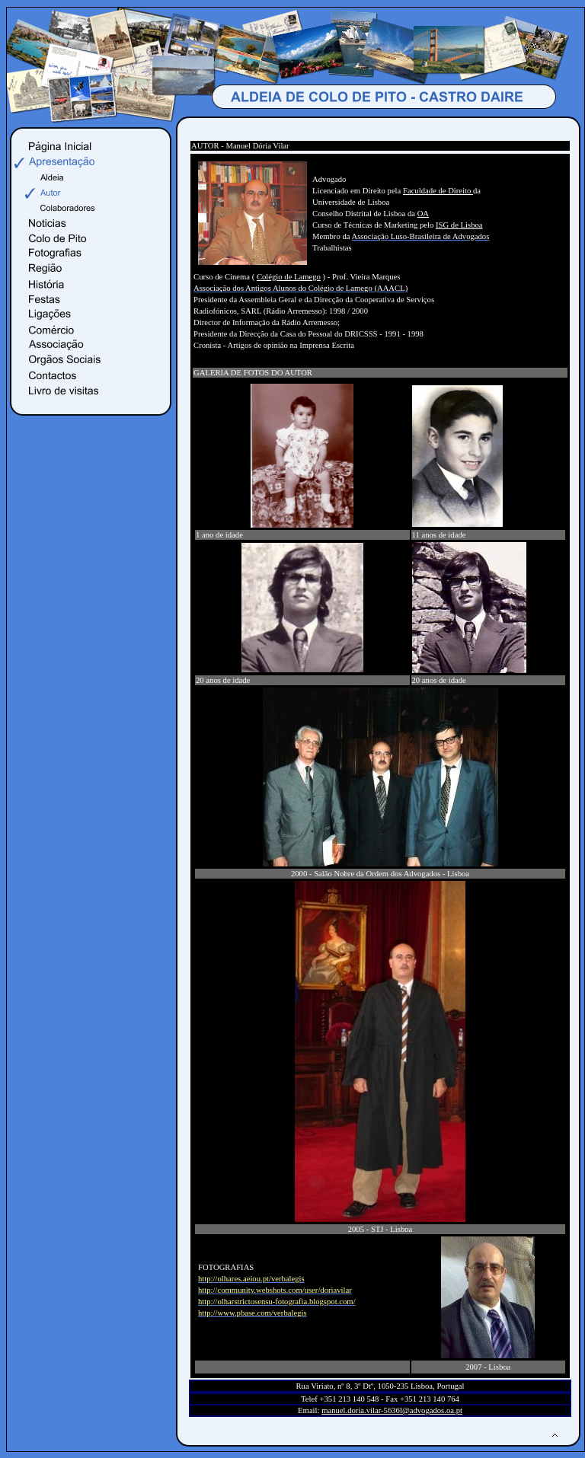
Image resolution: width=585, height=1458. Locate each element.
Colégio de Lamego (289, 277)
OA (423, 213)
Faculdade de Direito (438, 191)
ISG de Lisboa (459, 225)
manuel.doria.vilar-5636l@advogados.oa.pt (391, 1410)
